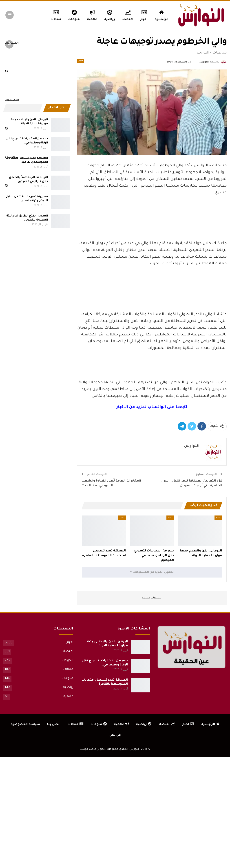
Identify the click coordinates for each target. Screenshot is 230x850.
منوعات (71, 14)
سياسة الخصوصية (25, 724)
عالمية (90, 14)
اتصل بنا (53, 724)
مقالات (68, 669)
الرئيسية (162, 14)
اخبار (144, 14)
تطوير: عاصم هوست (92, 749)
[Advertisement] (151, 228)
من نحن (115, 735)
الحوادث (67, 660)
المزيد (53, 14)
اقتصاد (127, 14)
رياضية (108, 14)
